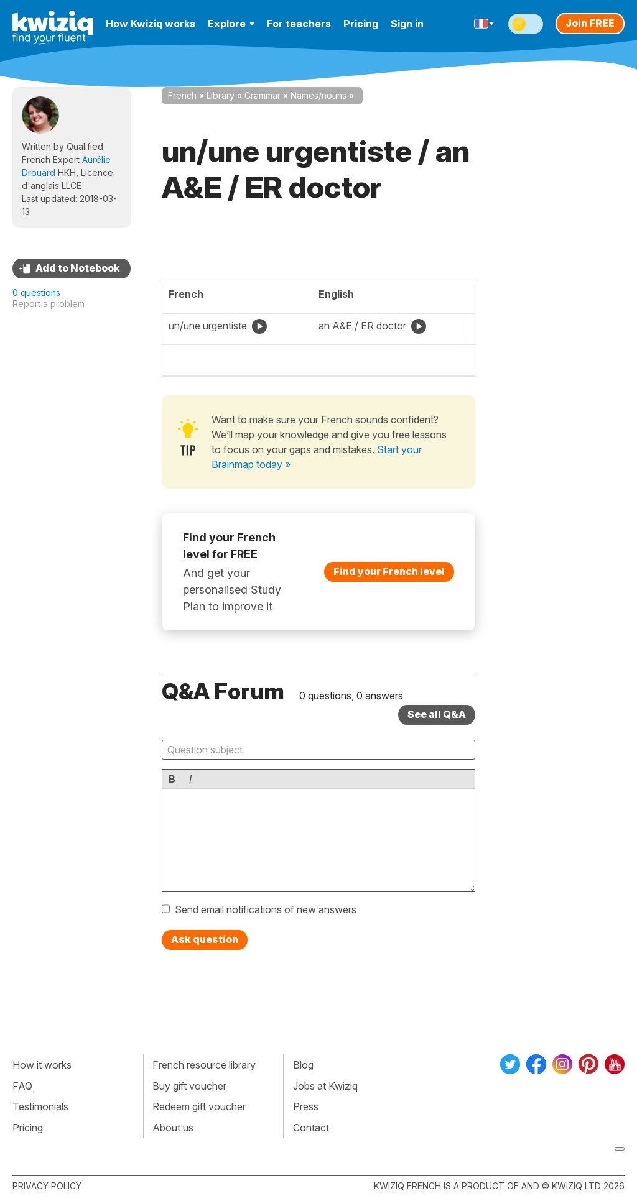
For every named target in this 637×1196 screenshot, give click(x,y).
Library (221, 95)
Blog (303, 1065)
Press (305, 1106)
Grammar (262, 95)
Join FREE (590, 23)
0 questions (36, 292)
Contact (311, 1127)
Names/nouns (318, 95)
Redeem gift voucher (199, 1106)
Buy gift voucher (189, 1086)
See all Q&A (436, 714)
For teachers (299, 23)
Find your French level (389, 571)
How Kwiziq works (150, 23)
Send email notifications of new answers (265, 909)
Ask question (204, 939)
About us (172, 1127)
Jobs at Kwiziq (325, 1086)
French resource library (204, 1065)
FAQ (22, 1086)
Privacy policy (46, 1185)
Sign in (407, 23)
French (182, 95)
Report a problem (48, 303)
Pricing (360, 23)
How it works (42, 1065)
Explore (231, 23)
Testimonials (40, 1106)
